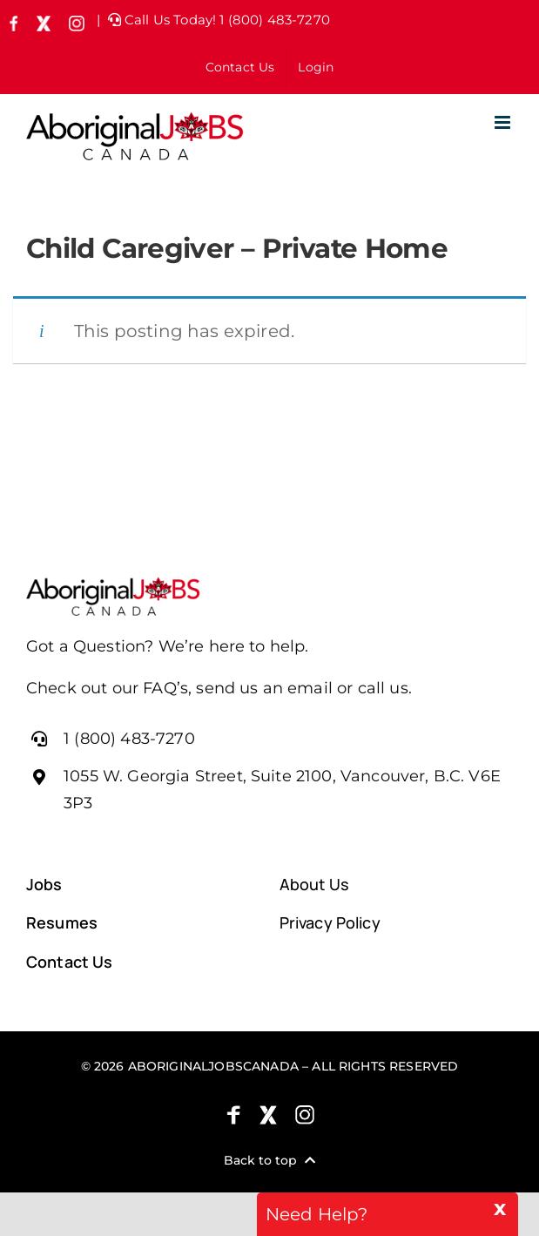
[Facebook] (233, 1115)
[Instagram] (304, 1115)
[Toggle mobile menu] (504, 122)
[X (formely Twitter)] (268, 1115)
